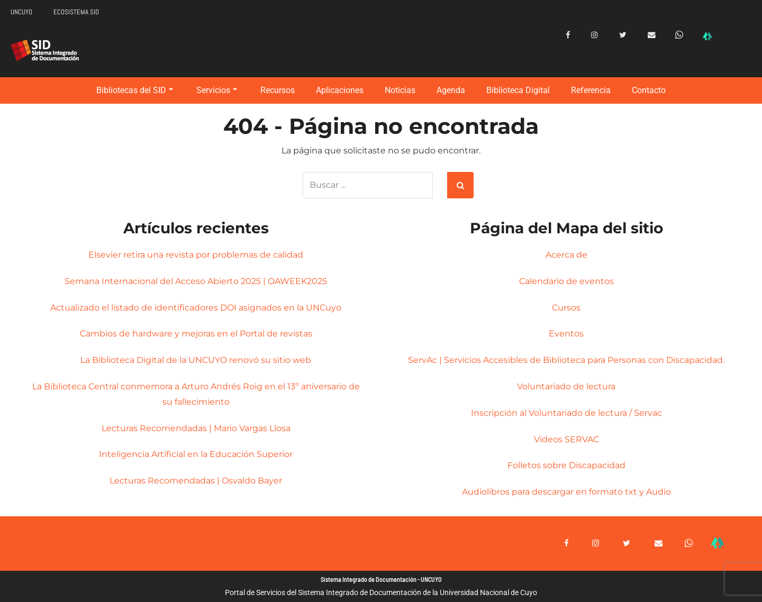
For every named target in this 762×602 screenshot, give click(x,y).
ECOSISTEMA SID (76, 11)
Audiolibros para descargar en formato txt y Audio (566, 492)
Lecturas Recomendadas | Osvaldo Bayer (196, 481)
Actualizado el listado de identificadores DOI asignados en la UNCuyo (195, 308)
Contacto (649, 90)
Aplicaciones (340, 90)
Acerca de (566, 255)
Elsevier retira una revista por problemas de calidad (195, 255)
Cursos (566, 308)
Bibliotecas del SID (134, 90)
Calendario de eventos (566, 281)
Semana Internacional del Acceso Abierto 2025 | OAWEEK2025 (196, 281)
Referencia (591, 90)
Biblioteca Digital (518, 90)
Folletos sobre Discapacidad (566, 465)
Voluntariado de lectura (566, 386)
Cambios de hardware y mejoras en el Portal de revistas (196, 334)
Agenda (451, 90)
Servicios (216, 90)
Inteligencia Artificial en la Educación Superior (196, 454)
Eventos (566, 334)
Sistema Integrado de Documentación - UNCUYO (381, 579)
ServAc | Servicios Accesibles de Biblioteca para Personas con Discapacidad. (566, 360)
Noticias (400, 90)
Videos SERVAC (566, 439)
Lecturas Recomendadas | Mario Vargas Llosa (196, 428)
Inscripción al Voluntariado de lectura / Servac (566, 413)
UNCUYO (21, 11)
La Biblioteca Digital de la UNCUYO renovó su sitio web (195, 360)
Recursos (277, 90)
